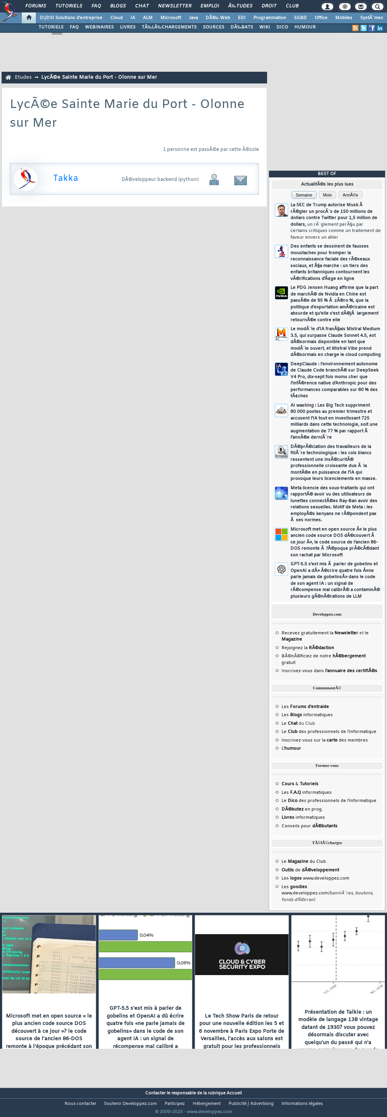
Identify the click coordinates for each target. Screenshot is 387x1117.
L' (291, 748)
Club (292, 6)
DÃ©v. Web (218, 18)
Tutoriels (69, 6)
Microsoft (170, 18)
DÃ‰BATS (241, 27)
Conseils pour (309, 826)
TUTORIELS (51, 27)
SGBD (300, 18)
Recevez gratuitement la (319, 633)
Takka (65, 178)
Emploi (210, 6)
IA (132, 18)
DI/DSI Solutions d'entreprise (71, 18)
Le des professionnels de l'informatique (328, 732)
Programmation (269, 18)
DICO (282, 27)
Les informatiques (307, 715)
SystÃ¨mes (371, 18)
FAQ (96, 6)
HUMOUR (305, 27)
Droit (269, 6)
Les (305, 707)
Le (289, 723)
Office (321, 18)
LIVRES (127, 27)
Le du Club (303, 861)
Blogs (118, 6)
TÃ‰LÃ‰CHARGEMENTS (169, 27)
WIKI (264, 27)
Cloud (116, 18)
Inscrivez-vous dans (329, 671)
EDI (242, 18)
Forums (36, 6)
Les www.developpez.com (315, 878)
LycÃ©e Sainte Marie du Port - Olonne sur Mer (99, 77)
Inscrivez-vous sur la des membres (324, 740)
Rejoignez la (307, 648)
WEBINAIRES (99, 27)
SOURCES (213, 27)
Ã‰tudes (240, 6)
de (310, 870)
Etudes (23, 77)
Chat (142, 6)
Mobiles (343, 18)
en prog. (302, 809)
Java (193, 18)
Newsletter (174, 6)
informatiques (303, 817)
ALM (148, 18)
